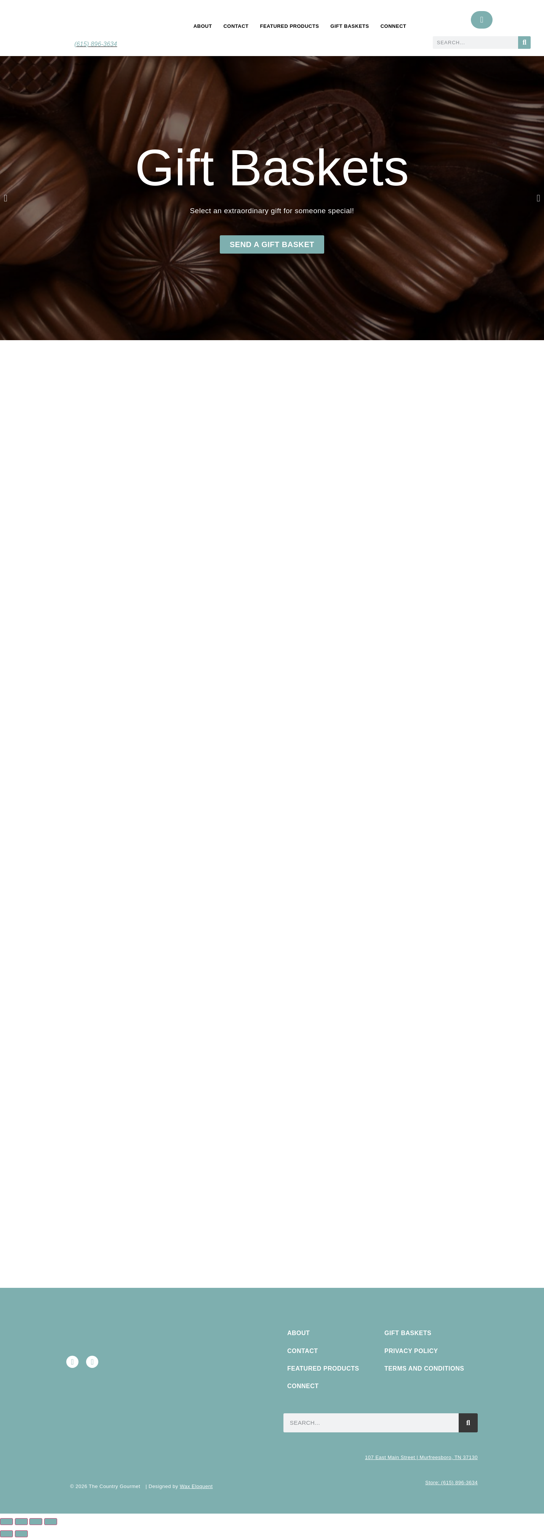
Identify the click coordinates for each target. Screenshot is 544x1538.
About (203, 26)
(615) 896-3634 (95, 44)
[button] (5, 198)
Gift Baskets (349, 26)
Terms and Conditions (424, 1368)
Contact (235, 26)
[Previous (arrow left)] (6, 1533)
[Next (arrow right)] (21, 1533)
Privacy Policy (411, 1351)
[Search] (524, 42)
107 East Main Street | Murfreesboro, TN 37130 (421, 1457)
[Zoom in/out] (6, 1521)
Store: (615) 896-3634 (451, 1482)
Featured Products (289, 26)
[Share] (35, 1521)
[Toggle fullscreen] (21, 1521)
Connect (393, 26)
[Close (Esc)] (50, 1521)
